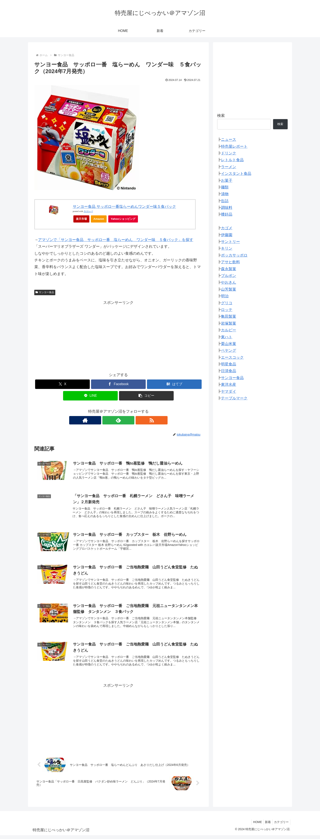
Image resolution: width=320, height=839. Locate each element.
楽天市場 (81, 218)
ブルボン (228, 276)
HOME (254, 825)
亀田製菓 (228, 316)
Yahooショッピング (124, 220)
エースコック (232, 357)
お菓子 (226, 180)
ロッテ (226, 310)
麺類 (225, 187)
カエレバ (88, 211)
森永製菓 (228, 269)
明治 (225, 296)
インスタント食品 (236, 173)
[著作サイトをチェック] (108, 420)
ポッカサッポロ (234, 255)
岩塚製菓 (228, 323)
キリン (226, 248)
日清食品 (228, 371)
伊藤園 (226, 235)
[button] (146, 395)
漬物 (225, 194)
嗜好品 (226, 214)
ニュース (228, 139)
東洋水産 (228, 384)
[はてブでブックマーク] (174, 384)
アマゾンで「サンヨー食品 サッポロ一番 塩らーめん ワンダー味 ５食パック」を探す (115, 240)
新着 (266, 825)
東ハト (226, 337)
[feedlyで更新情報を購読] (118, 420)
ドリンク (228, 153)
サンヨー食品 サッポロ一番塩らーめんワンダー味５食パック (124, 206)
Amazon (98, 218)
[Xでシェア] (62, 384)
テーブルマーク (234, 398)
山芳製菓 (228, 289)
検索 (221, 115)
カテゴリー (280, 825)
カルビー (228, 330)
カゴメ (226, 228)
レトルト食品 (232, 160)
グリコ (226, 303)
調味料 (226, 207)
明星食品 (228, 364)
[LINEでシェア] (90, 395)
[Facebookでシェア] (118, 384)
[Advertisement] (118, 335)
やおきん (228, 282)
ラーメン (228, 167)
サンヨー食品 (45, 292)
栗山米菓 (228, 344)
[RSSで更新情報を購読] (128, 420)
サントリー (230, 242)
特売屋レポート (234, 146)
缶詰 (225, 201)
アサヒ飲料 (230, 262)
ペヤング (228, 350)
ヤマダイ (228, 391)
